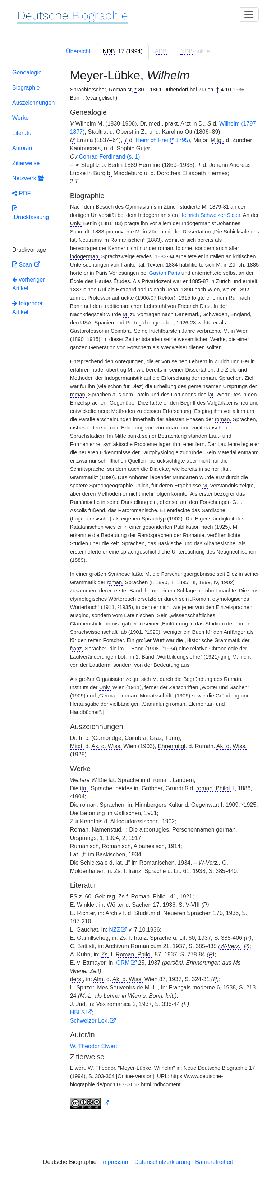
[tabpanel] (138, 590)
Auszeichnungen (33, 103)
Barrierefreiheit (214, 1162)
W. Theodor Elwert (93, 1046)
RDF (21, 193)
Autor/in (22, 148)
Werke (20, 118)
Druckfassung (30, 212)
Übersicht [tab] (78, 51)
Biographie (26, 88)
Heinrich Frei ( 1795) (162, 140)
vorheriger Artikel (28, 284)
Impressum (115, 1162)
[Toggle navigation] (249, 14)
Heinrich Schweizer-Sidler (209, 215)
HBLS (77, 1012)
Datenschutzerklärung (162, 1162)
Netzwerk (28, 178)
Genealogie (27, 72)
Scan (22, 264)
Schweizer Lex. (89, 1021)
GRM (122, 963)
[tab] (123, 51)
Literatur (22, 133)
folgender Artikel (27, 307)
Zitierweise (26, 163)
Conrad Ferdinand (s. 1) (109, 157)
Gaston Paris (164, 273)
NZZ (114, 930)
